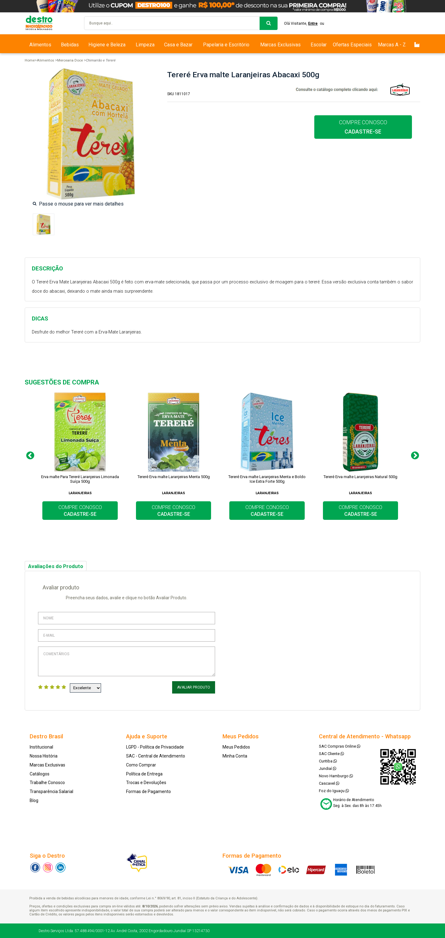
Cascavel (329, 783)
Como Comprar (141, 764)
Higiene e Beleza (106, 45)
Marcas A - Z (392, 45)
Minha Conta (234, 755)
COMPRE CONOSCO (363, 127)
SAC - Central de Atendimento (155, 755)
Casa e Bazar (178, 45)
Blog (34, 800)
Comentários (126, 661)
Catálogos (39, 773)
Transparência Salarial (51, 791)
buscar (269, 23)
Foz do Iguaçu (334, 790)
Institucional (41, 747)
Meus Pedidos (236, 747)
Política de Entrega (144, 773)
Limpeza (145, 45)
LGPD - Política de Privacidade (155, 747)
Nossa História (43, 755)
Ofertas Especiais (352, 45)
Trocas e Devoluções (146, 782)
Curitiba (328, 761)
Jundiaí (327, 768)
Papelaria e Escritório (226, 45)
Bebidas (70, 45)
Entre (313, 23)
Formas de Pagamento (148, 791)
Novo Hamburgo (336, 776)
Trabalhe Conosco (47, 782)
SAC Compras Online (339, 746)
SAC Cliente (331, 753)
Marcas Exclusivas (280, 45)
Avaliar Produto (193, 687)
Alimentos (40, 45)
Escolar (319, 45)
